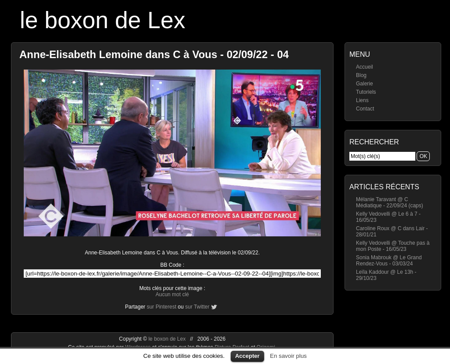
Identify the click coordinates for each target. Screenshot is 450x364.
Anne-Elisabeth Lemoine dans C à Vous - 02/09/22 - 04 (154, 54)
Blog (361, 75)
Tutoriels (366, 92)
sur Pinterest (161, 307)
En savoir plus (288, 356)
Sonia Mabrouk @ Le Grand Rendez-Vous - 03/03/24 (389, 260)
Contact (365, 109)
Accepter (247, 356)
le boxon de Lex (102, 20)
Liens (362, 100)
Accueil (364, 67)
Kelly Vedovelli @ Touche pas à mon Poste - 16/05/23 (392, 246)
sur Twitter (197, 307)
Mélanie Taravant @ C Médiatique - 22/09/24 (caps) (389, 202)
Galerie (364, 84)
